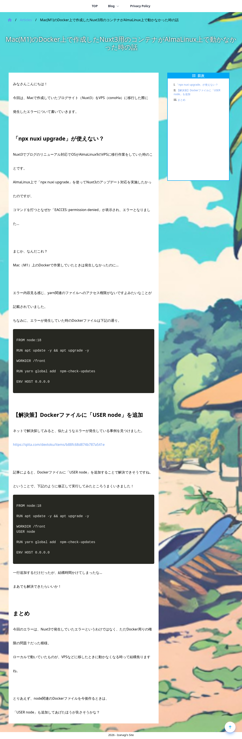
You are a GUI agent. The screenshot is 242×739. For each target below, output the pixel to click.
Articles (26, 20)
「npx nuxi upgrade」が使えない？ (197, 84)
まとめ (181, 100)
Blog (114, 6)
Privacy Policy (140, 6)
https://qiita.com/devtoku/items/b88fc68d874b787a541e (59, 444)
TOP (95, 6)
